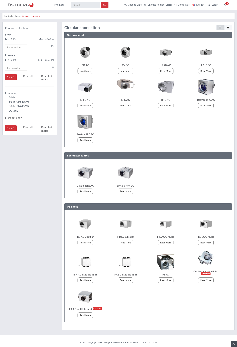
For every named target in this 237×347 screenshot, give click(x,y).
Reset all (28, 75)
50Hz (10, 97)
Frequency (11, 93)
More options (13, 117)
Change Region (158, 4)
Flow (8, 34)
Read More (85, 71)
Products (60, 4)
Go (104, 4)
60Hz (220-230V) (17, 106)
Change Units (134, 4)
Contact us (182, 4)
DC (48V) (12, 111)
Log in (213, 4)
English (199, 4)
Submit (10, 77)
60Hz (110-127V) (17, 102)
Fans (17, 16)
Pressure (10, 55)
